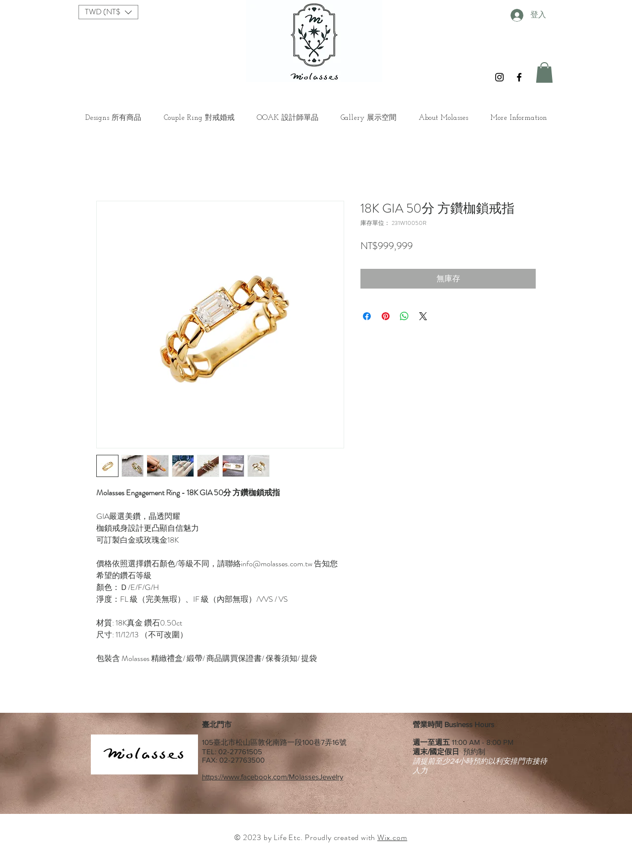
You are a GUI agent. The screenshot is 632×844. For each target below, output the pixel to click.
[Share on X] (423, 316)
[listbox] (108, 12)
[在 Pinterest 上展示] (386, 316)
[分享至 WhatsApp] (404, 316)
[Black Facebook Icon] (519, 77)
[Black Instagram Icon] (499, 77)
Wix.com (392, 837)
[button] (108, 12)
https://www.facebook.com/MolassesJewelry (272, 776)
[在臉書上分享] (367, 316)
